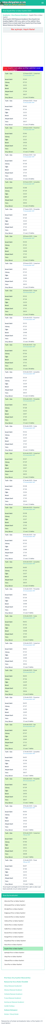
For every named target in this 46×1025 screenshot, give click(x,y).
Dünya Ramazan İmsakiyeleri (13, 986)
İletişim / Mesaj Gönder (11, 1014)
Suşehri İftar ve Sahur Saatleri (13, 948)
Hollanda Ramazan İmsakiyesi (13, 994)
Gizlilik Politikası (9, 1006)
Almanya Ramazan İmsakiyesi (13, 990)
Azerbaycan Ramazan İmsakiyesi (14, 1002)
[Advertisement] (23, 50)
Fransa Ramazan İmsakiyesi (12, 998)
